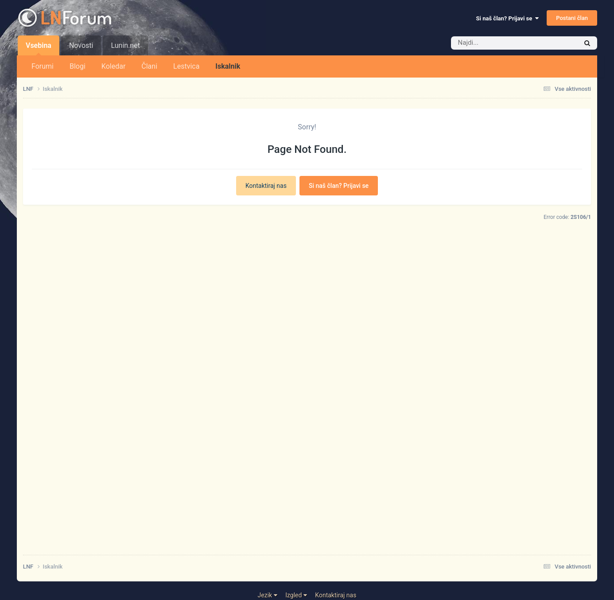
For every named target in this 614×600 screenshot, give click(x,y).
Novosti (81, 45)
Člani (149, 66)
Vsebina (38, 48)
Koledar (113, 66)
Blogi (77, 66)
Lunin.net (125, 45)
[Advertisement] (289, 414)
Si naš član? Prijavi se (507, 18)
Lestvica (186, 66)
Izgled (296, 595)
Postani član (572, 18)
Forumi (42, 66)
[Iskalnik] (501, 43)
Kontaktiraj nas (266, 185)
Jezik (267, 595)
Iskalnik (227, 66)
